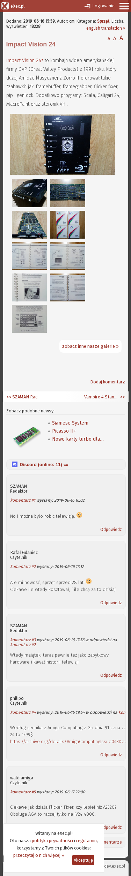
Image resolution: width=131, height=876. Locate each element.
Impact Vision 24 (23, 60)
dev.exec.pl (114, 866)
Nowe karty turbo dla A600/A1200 (78, 439)
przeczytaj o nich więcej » (38, 855)
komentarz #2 (23, 566)
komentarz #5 (23, 791)
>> (122, 396)
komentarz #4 (23, 712)
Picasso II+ (64, 431)
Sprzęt (103, 21)
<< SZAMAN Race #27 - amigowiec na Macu (23, 396)
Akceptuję (83, 860)
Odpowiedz (111, 529)
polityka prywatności (52, 840)
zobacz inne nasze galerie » (90, 346)
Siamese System (70, 423)
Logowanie (103, 5)
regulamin (86, 840)
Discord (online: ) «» (44, 464)
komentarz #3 (23, 639)
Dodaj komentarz (107, 381)
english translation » (105, 28)
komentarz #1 (22, 500)
